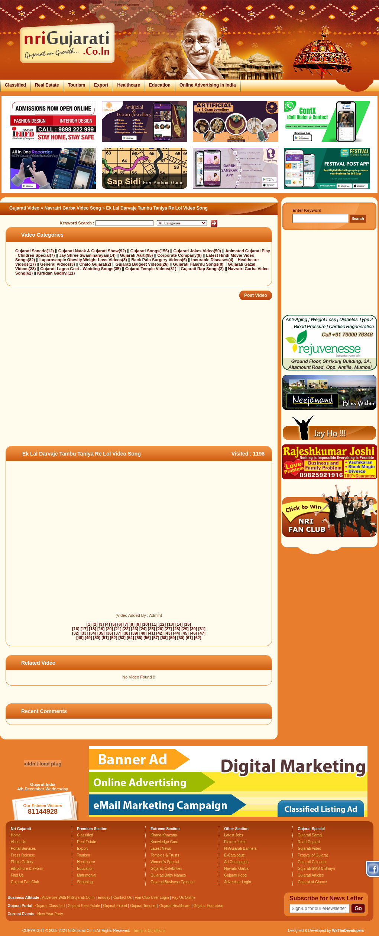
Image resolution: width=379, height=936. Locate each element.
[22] (126, 628)
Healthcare (128, 85)
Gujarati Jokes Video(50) (198, 251)
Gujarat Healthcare (175, 906)
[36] (109, 633)
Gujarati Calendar (312, 862)
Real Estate (47, 85)
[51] (105, 637)
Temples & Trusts (164, 855)
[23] (134, 628)
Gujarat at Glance (312, 882)
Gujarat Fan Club (25, 882)
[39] (134, 633)
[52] (113, 637)
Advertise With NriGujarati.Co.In (68, 897)
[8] (131, 624)
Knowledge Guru (164, 842)
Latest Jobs (233, 835)
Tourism (76, 85)
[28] (177, 628)
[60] (181, 637)
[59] (172, 637)
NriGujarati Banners (240, 848)
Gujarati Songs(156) (150, 251)
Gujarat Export (115, 906)
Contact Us (122, 897)
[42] (159, 633)
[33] (84, 633)
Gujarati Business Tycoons (172, 882)
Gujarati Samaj (310, 835)
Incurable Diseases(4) (212, 260)
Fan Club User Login (152, 897)
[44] (177, 633)
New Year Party (50, 914)
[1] (89, 624)
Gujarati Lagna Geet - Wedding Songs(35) (81, 268)
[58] (164, 637)
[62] (197, 637)
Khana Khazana (163, 835)
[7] (125, 624)
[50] (97, 637)
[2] (95, 624)
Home (16, 835)
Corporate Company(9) (180, 255)
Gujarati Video (24, 208)
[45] (185, 633)
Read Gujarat (309, 842)
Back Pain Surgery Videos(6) (159, 260)
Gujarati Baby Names (168, 875)
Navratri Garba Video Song (73, 208)
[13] (170, 624)
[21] (118, 628)
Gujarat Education (208, 906)
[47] (201, 633)
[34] (92, 633)
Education (160, 85)
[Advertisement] (98, 386)
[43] (168, 633)
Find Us (17, 875)
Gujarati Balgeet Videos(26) (143, 264)
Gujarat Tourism (143, 906)
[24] (143, 628)
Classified (15, 85)
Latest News (160, 848)
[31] (201, 628)
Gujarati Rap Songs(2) (203, 268)
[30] (193, 628)
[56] (147, 637)
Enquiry (104, 897)
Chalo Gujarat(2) (95, 264)
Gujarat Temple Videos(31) (151, 268)
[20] (109, 628)
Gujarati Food (235, 875)
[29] (185, 628)
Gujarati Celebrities (166, 869)
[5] (113, 624)
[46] (193, 633)
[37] (118, 633)
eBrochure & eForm (27, 869)
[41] (151, 633)
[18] (92, 628)
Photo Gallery (22, 862)
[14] (179, 624)
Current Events (21, 914)
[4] (107, 624)
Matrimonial (86, 875)
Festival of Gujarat (313, 855)
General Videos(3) (58, 264)
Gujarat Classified (50, 906)
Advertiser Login (237, 882)
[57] (155, 637)
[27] (168, 628)
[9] (138, 624)
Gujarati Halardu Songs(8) (199, 264)
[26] (159, 628)
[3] (101, 624)
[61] (189, 637)
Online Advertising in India (207, 85)
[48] (80, 637)
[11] (154, 624)
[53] (122, 637)
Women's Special (164, 862)
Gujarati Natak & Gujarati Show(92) (92, 251)
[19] (101, 628)
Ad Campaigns (236, 862)
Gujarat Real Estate (84, 906)
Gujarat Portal (20, 906)
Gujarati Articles (311, 875)
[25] (151, 628)
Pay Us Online (183, 897)
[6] (119, 624)
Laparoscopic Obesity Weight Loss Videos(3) (83, 260)
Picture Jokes (235, 842)
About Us (18, 842)
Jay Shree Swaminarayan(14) (88, 255)
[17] (84, 628)
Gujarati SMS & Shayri (316, 869)
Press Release (23, 855)
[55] (139, 637)
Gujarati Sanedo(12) (35, 251)
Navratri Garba (236, 869)
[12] (162, 624)
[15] (187, 624)
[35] (101, 633)
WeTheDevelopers (348, 931)
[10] (145, 624)
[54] (130, 637)
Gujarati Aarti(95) (137, 255)
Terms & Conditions (149, 931)
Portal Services (23, 848)
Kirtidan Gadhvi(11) (56, 273)
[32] (76, 633)
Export (101, 85)
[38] (126, 633)
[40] (143, 633)
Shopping (85, 882)
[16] (76, 628)
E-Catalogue (234, 855)
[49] (88, 637)
